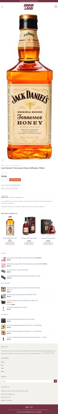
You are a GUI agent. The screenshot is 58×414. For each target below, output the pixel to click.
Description (4, 197)
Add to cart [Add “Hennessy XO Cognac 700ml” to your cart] (48, 243)
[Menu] (2, 7)
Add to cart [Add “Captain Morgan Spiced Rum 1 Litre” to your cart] (10, 243)
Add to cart (15, 179)
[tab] (4, 197)
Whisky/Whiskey (15, 165)
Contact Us (18, 409)
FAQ (23, 409)
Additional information (16, 197)
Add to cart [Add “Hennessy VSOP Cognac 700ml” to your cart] (29, 243)
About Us (11, 409)
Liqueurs (8, 185)
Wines (2, 362)
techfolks (38, 412)
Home (2, 165)
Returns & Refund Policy (42, 409)
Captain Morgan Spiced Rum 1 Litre (10, 238)
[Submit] (55, 381)
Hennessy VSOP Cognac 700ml (28, 238)
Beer (2, 365)
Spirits (8, 165)
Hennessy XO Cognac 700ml (48, 238)
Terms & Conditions (30, 409)
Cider (2, 368)
